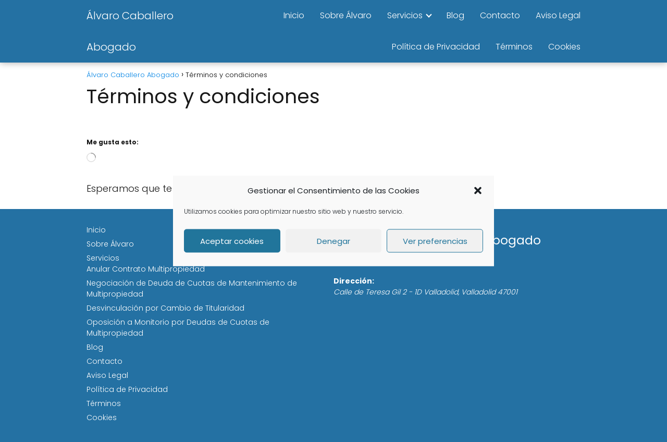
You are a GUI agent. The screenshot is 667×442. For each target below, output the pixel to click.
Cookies (564, 47)
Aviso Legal (558, 15)
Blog (455, 15)
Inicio (293, 15)
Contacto (500, 15)
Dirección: (354, 281)
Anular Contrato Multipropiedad (146, 269)
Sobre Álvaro (346, 15)
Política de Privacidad (436, 47)
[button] (478, 190)
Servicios (405, 15)
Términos (514, 47)
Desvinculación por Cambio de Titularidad (165, 308)
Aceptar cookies (232, 240)
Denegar (333, 240)
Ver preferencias (435, 240)
